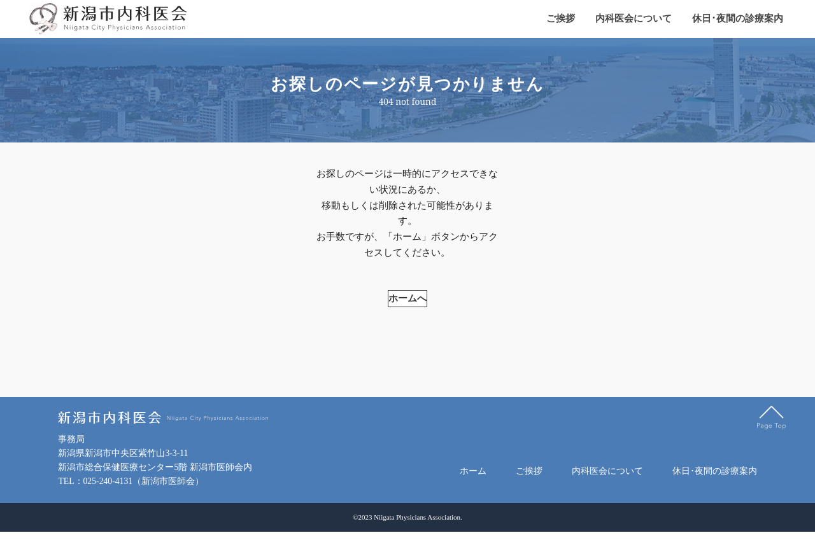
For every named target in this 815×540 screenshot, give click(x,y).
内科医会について (633, 19)
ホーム (473, 476)
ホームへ (407, 258)
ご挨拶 (560, 19)
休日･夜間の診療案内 (737, 19)
